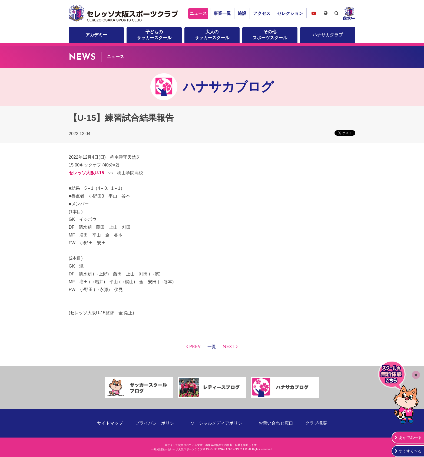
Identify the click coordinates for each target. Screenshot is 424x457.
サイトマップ (110, 423)
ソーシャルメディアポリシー (218, 423)
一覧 (211, 347)
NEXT (229, 347)
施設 (242, 13)
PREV (195, 347)
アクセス (261, 13)
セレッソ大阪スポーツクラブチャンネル (314, 13)
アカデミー (96, 34)
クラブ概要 (316, 423)
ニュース (198, 13)
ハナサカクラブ (328, 34)
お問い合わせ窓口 (276, 423)
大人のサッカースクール (212, 34)
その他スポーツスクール (270, 34)
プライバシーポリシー (156, 423)
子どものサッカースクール (154, 34)
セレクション (290, 13)
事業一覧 (222, 13)
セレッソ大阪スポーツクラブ (124, 13)
